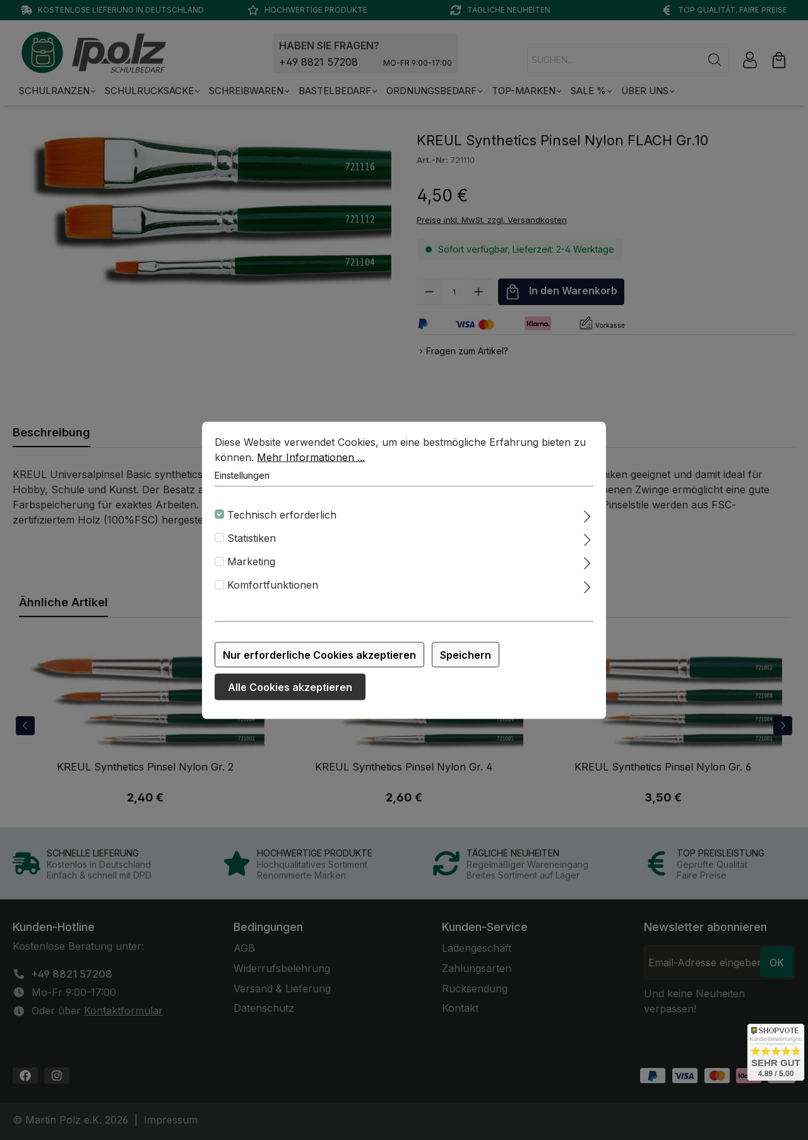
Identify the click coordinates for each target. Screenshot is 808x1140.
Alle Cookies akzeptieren (290, 691)
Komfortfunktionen (272, 590)
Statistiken (251, 542)
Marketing (251, 566)
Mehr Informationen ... (311, 461)
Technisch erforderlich (281, 519)
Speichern (465, 659)
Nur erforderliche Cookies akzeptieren (319, 659)
